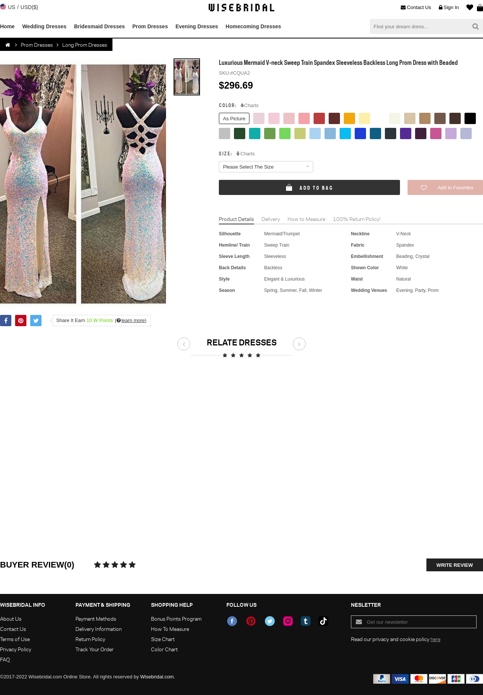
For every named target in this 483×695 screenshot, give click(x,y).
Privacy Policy (15, 649)
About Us (11, 618)
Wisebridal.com (157, 677)
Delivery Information (98, 629)
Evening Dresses (196, 26)
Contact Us (416, 7)
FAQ (5, 659)
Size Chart (163, 639)
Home (7, 26)
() (130, 320)
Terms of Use (15, 639)
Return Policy (90, 639)
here (435, 639)
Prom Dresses (150, 26)
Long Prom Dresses (84, 44)
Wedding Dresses (44, 26)
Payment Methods (95, 618)
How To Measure (170, 629)
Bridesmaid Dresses (99, 26)
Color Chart (164, 649)
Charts (249, 105)
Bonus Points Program (176, 618)
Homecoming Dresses (253, 26)
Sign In (449, 7)
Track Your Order (94, 649)
